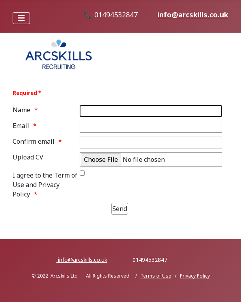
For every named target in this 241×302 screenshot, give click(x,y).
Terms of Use (155, 275)
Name (21, 110)
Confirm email (33, 141)
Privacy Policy (195, 275)
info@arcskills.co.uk (192, 14)
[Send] (119, 209)
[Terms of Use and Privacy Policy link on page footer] (82, 173)
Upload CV (28, 157)
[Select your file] (151, 159)
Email (21, 125)
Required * (27, 92)
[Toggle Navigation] (21, 18)
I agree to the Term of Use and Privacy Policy (45, 184)
